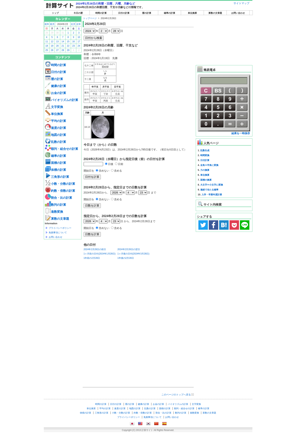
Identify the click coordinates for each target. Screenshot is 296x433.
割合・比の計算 (58, 197)
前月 (52, 24)
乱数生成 (204, 150)
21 (63, 46)
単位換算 (192, 13)
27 (57, 50)
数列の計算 (55, 204)
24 (79, 46)
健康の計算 (55, 86)
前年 (47, 24)
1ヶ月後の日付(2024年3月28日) (133, 253)
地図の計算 (55, 134)
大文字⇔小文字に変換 (211, 184)
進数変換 (54, 211)
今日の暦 (78, 13)
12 (52, 41)
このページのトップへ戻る (176, 394)
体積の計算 (55, 169)
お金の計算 (55, 93)
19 (52, 46)
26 (52, 50)
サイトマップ (241, 3)
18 (46, 46)
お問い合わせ (238, 13)
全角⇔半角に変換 (209, 165)
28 (46, 33)
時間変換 (204, 155)
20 (57, 46)
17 (79, 41)
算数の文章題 (215, 13)
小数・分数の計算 (60, 183)
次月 (73, 24)
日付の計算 (124, 13)
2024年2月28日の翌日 (128, 249)
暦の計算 (146, 13)
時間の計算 (101, 13)
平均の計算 (55, 121)
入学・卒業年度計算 (212, 194)
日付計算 (204, 160)
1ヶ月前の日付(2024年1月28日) (100, 253)
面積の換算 (206, 180)
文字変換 (54, 107)
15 (68, 41)
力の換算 (204, 170)
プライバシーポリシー (60, 228)
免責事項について (58, 232)
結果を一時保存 (240, 133)
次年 (78, 24)
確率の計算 (169, 13)
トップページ (90, 18)
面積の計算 (55, 162)
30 (57, 33)
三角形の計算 (57, 176)
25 (46, 50)
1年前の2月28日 (92, 258)
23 (73, 46)
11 (46, 41)
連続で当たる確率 (209, 189)
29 (52, 33)
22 (68, 46)
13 (57, 41)
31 (63, 33)
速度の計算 (55, 127)
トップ (55, 13)
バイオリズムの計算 (61, 100)
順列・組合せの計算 (61, 148)
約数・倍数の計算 (60, 190)
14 (63, 41)
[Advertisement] (63, 260)
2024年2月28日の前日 (95, 249)
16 (73, 41)
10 (79, 37)
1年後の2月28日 (125, 258)
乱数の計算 (55, 141)
